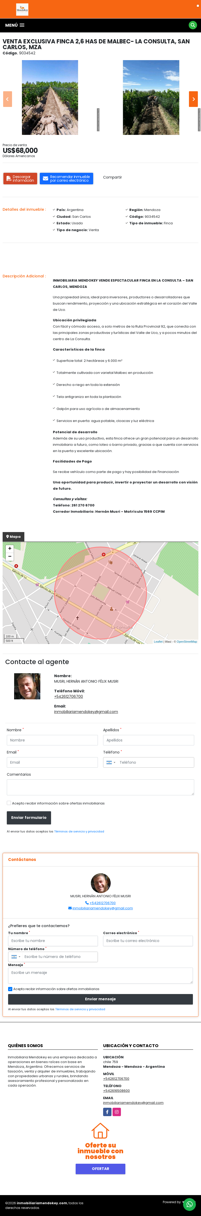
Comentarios (19, 774)
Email (13, 752)
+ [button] (10, 549)
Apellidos (112, 730)
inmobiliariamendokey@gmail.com (86, 711)
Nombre (15, 730)
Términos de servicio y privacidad (79, 831)
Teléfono (112, 752)
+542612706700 (68, 696)
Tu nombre (19, 933)
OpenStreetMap (187, 641)
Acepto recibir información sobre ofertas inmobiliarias (58, 803)
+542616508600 (116, 1090)
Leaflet (158, 641)
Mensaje (16, 965)
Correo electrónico (121, 933)
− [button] (10, 557)
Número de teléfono (27, 949)
